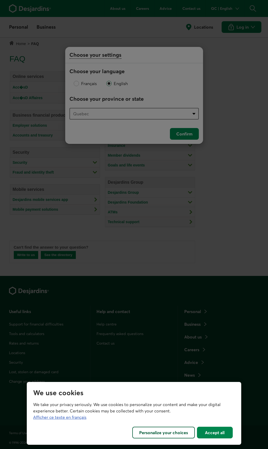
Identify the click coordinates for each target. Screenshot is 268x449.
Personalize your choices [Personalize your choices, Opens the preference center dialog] (163, 432)
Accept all (215, 432)
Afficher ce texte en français (59, 417)
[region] (134, 413)
